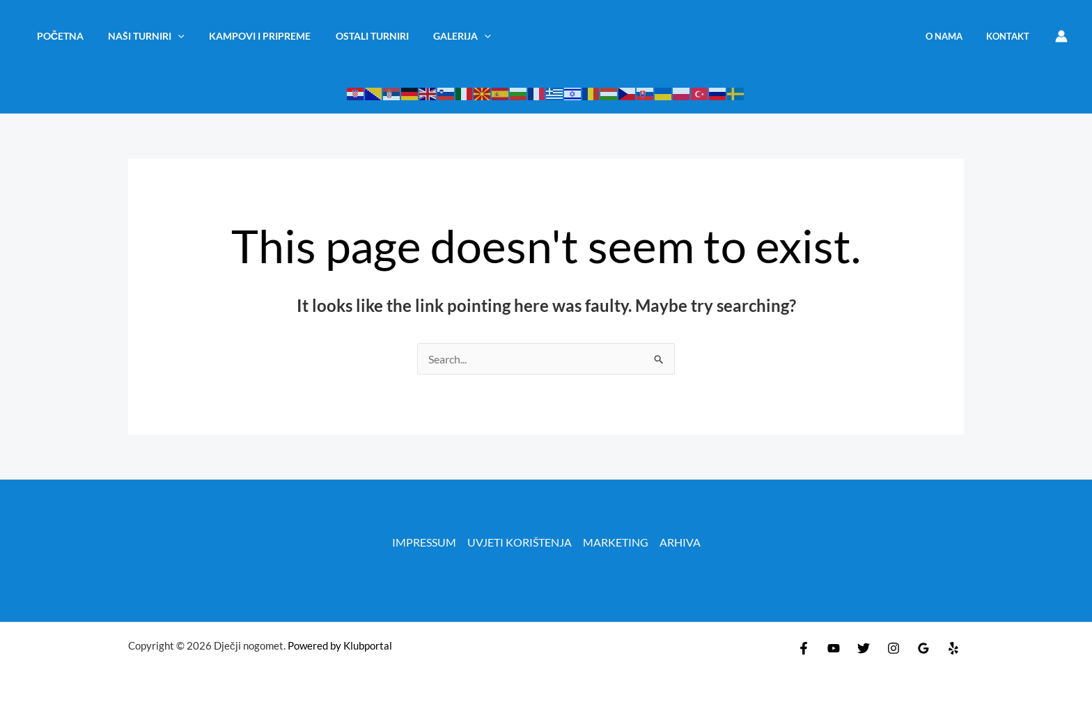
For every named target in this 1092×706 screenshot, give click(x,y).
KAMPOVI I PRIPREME (248, 36)
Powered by (314, 645)
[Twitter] (863, 648)
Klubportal (367, 645)
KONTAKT (1010, 36)
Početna (57, 36)
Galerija (442, 36)
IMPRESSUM (424, 542)
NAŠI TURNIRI (140, 36)
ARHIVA (680, 542)
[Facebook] (803, 648)
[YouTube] (833, 648)
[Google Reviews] (923, 648)
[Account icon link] (1061, 36)
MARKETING (615, 542)
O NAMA (952, 36)
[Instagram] (893, 648)
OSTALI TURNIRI (356, 36)
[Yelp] (953, 648)
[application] (171, 36)
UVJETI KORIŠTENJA (519, 542)
